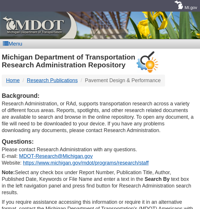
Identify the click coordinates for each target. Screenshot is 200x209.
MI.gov (191, 7)
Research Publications (52, 80)
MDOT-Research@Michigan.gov (56, 156)
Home (13, 80)
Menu (12, 44)
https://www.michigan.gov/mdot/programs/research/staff (85, 163)
